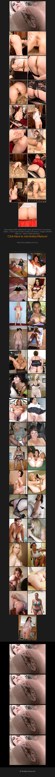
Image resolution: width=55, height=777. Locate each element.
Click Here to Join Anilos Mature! (27, 236)
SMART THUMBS (32, 639)
